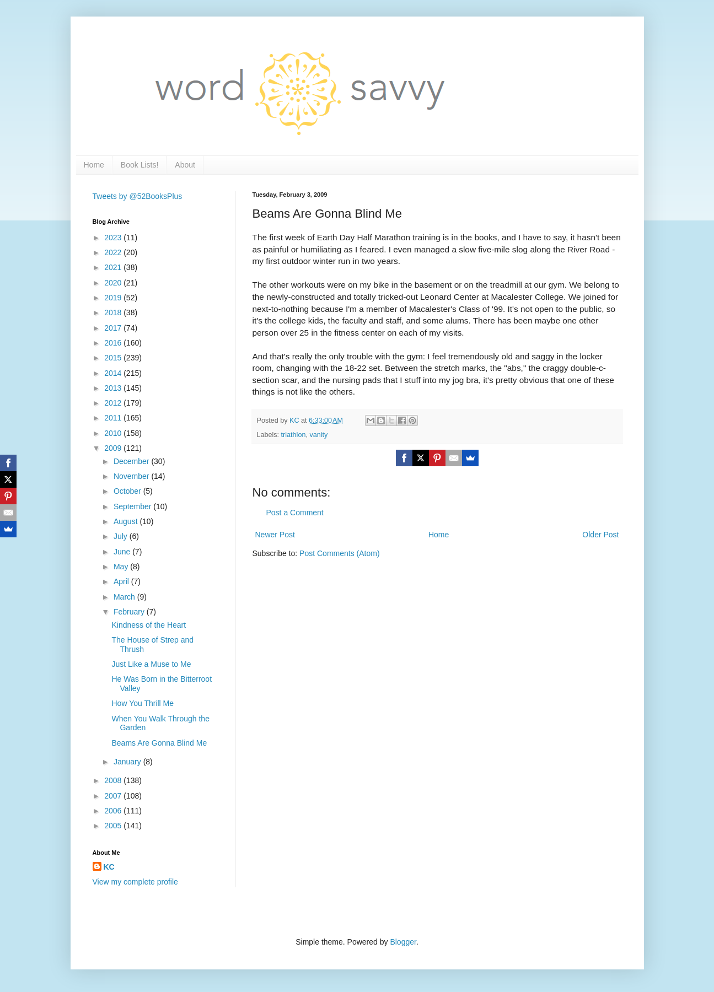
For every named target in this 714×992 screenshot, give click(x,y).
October (128, 491)
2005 (114, 825)
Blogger (403, 941)
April (122, 581)
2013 (114, 388)
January (128, 761)
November (132, 476)
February (130, 611)
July (122, 536)
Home (94, 164)
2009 (114, 448)
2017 (114, 328)
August (126, 521)
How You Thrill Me (142, 703)
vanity (318, 435)
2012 (114, 402)
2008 (114, 780)
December (132, 461)
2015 (114, 357)
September (133, 506)
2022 (114, 252)
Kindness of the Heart (148, 625)
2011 (114, 417)
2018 (114, 312)
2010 (114, 433)
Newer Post (275, 534)
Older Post (600, 534)
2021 (114, 267)
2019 (114, 297)
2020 (114, 282)
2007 (114, 795)
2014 (114, 373)
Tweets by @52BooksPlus (137, 196)
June (123, 551)
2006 (114, 810)
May (122, 566)
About (185, 164)
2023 (114, 237)
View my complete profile (135, 881)
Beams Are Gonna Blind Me (159, 742)
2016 (114, 342)
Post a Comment (295, 512)
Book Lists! (139, 164)
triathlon (293, 435)
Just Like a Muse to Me (151, 664)
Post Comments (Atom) (339, 553)
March (125, 596)
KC (109, 866)
